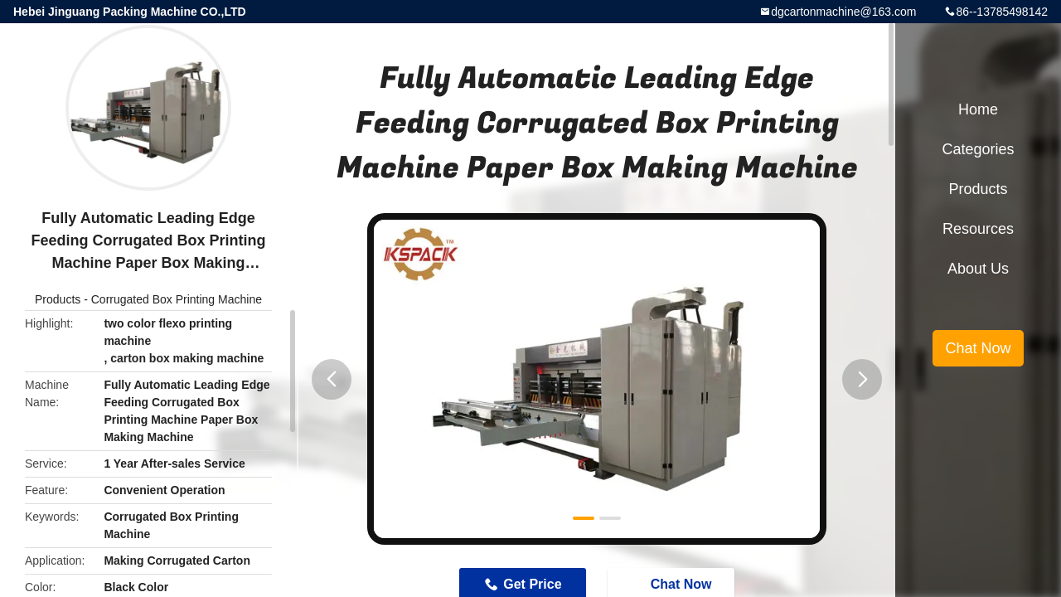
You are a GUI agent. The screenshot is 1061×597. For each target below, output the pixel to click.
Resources (978, 229)
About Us (978, 268)
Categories (978, 149)
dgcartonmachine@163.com (843, 11)
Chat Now (977, 348)
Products (57, 299)
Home (978, 109)
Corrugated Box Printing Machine (176, 299)
